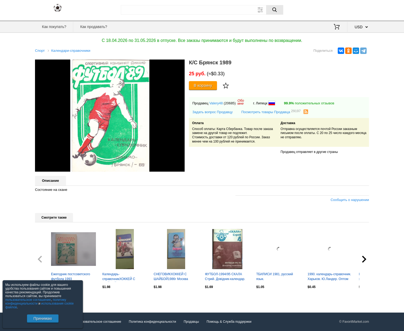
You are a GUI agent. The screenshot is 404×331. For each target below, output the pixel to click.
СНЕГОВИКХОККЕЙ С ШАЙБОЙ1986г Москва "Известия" (171, 277)
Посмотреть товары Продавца (271, 111)
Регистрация (358, 9)
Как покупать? (54, 27)
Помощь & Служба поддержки (229, 322)
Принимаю (42, 318)
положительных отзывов (309, 103)
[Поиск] (274, 10)
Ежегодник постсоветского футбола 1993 (70, 276)
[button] (180, 64)
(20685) (230, 103)
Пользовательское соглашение (98, 322)
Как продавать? (93, 27)
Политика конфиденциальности (152, 322)
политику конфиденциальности (35, 301)
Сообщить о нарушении (350, 200)
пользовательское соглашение (28, 300)
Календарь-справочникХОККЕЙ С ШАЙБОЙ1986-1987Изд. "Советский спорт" (120, 277)
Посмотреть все (47, 298)
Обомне (241, 102)
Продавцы (191, 322)
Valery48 (216, 103)
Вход (337, 9)
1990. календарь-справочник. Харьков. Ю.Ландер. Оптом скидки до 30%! (329, 277)
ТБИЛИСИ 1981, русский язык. (274, 276)
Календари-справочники (70, 51)
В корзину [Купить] (203, 85)
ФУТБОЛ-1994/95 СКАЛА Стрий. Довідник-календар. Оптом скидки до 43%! (225, 277)
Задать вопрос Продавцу (212, 112)
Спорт (40, 51)
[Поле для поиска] (202, 10)
